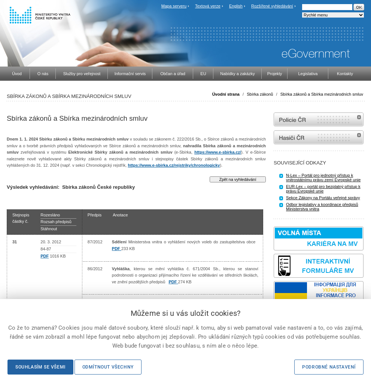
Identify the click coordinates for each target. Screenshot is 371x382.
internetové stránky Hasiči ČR (319, 137)
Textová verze (208, 6)
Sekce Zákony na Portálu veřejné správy (323, 197)
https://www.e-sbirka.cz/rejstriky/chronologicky (174, 165)
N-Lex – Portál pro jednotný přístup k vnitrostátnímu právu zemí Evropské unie (323, 177)
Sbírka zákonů (260, 94)
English (236, 6)
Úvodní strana (226, 94)
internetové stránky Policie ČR (319, 119)
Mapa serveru (173, 6)
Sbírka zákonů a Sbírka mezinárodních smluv (321, 94)
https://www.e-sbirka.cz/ (217, 152)
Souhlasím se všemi (40, 367)
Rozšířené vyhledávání (272, 6)
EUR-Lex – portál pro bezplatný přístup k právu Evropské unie (323, 188)
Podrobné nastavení (329, 367)
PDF (44, 256)
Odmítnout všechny (108, 367)
